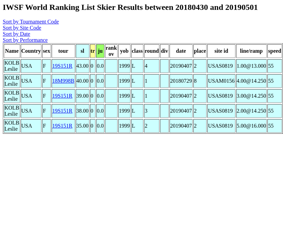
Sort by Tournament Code (31, 21)
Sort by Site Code (22, 28)
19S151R (62, 66)
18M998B (63, 81)
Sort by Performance (25, 40)
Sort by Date (16, 34)
